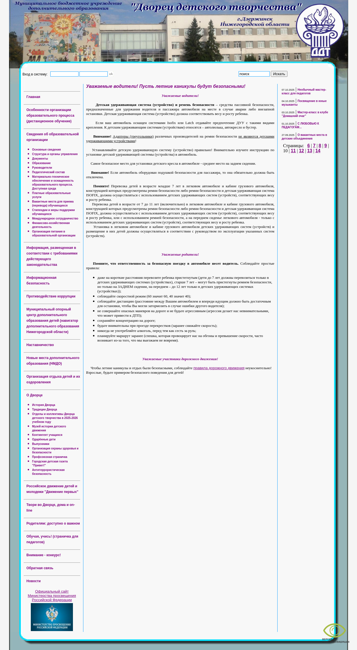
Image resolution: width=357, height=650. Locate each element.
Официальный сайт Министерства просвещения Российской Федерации (52, 595)
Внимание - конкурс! (44, 555)
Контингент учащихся (47, 434)
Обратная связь (40, 568)
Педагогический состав (48, 172)
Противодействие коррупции (51, 296)
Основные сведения (46, 149)
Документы (40, 158)
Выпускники (40, 443)
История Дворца (43, 404)
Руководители (42, 167)
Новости (34, 581)
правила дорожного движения (219, 368)
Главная (33, 97)
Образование (41, 163)
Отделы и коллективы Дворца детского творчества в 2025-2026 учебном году (55, 417)
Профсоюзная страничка (49, 456)
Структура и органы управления (55, 154)
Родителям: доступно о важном (53, 523)
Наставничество (40, 345)
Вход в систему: (36, 74)
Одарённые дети (44, 439)
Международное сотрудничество (55, 218)
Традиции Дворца (44, 409)
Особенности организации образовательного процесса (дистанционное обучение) (50, 115)
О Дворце (35, 395)
